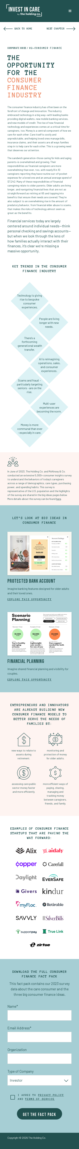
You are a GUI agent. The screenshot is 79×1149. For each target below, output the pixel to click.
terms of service (40, 1099)
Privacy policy (51, 1095)
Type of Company (20, 1071)
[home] (22, 11)
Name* (12, 1006)
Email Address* (19, 1028)
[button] (70, 11)
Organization (17, 1049)
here (58, 498)
